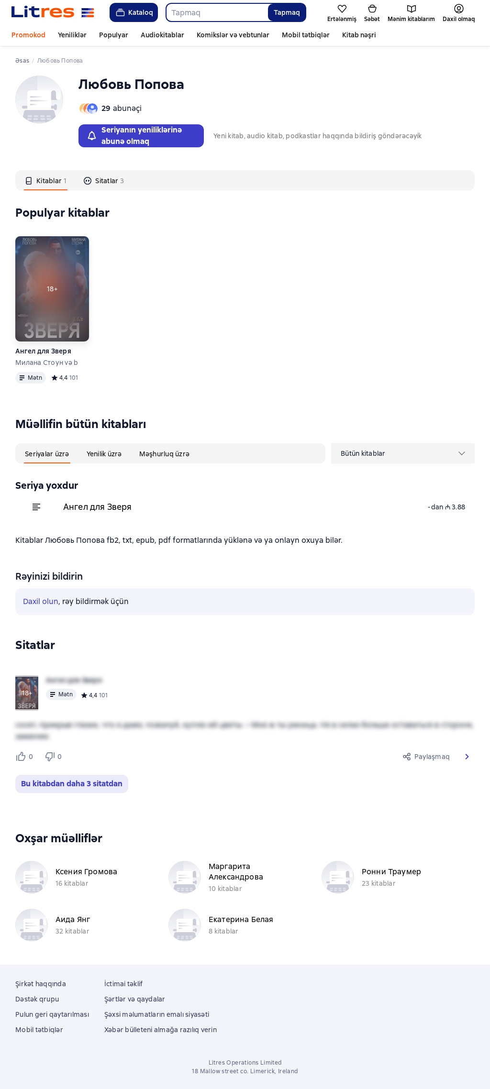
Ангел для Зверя (43, 351)
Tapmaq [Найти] (287, 12)
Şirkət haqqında (40, 983)
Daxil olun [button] (40, 601)
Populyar (113, 35)
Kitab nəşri (359, 35)
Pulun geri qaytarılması (52, 1014)
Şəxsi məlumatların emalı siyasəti (156, 1014)
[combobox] (217, 12)
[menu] (403, 453)
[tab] (45, 180)
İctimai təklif (123, 983)
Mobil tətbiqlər (306, 35)
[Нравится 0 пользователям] (25, 756)
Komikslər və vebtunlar (233, 35)
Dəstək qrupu (37, 999)
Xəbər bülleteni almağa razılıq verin (160, 1029)
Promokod (28, 35)
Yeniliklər (72, 35)
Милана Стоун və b (46, 362)
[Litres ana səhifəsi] (52, 12)
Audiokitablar (162, 35)
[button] (467, 756)
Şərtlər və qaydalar (135, 999)
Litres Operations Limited (245, 1062)
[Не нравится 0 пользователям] (54, 756)
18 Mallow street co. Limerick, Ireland (245, 1071)
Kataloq (133, 12)
